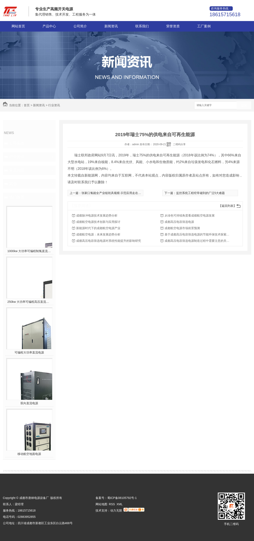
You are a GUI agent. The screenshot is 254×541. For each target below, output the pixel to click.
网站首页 (18, 26)
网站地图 (101, 504)
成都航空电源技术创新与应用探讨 (98, 221)
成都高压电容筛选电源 (179, 221)
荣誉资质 (173, 26)
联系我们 (142, 26)
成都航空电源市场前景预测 (182, 228)
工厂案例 (204, 26)
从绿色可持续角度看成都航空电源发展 (190, 215)
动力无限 (116, 510)
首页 (27, 105)
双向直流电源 (29, 403)
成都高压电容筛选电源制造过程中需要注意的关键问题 (198, 240)
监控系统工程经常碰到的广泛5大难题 (200, 193)
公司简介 (80, 26)
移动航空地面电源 (29, 454)
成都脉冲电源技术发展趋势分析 (96, 215)
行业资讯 (54, 105)
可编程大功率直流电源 (29, 352)
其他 (13, 184)
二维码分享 (179, 144)
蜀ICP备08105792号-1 (122, 498)
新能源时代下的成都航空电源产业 (98, 228)
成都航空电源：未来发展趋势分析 (98, 234)
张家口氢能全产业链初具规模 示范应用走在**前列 (113, 193)
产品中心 (49, 26)
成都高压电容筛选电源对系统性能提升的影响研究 (108, 240)
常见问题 (16, 170)
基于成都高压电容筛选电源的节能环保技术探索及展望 (198, 234)
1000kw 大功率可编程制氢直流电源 (29, 251)
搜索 (244, 105)
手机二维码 (231, 524)
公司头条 (16, 143)
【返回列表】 (227, 205)
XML (120, 504)
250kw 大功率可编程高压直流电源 (29, 301)
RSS (112, 504)
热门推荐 (16, 197)
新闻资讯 (111, 26)
